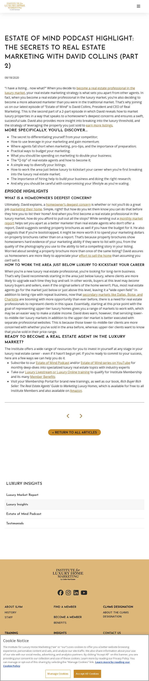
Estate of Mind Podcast (52, 363)
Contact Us (112, 633)
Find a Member (65, 607)
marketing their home (26, 209)
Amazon (76, 391)
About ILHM (14, 607)
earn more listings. (99, 125)
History (10, 612)
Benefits (60, 622)
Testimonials (15, 523)
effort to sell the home (95, 256)
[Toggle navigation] (138, 6)
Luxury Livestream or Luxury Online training (57, 372)
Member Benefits (42, 377)
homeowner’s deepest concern (68, 204)
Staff (9, 617)
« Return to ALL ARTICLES (74, 432)
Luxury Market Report (22, 495)
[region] (74, 658)
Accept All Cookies (87, 673)
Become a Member (68, 617)
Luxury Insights (17, 504)
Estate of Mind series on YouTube (105, 363)
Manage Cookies (58, 673)
